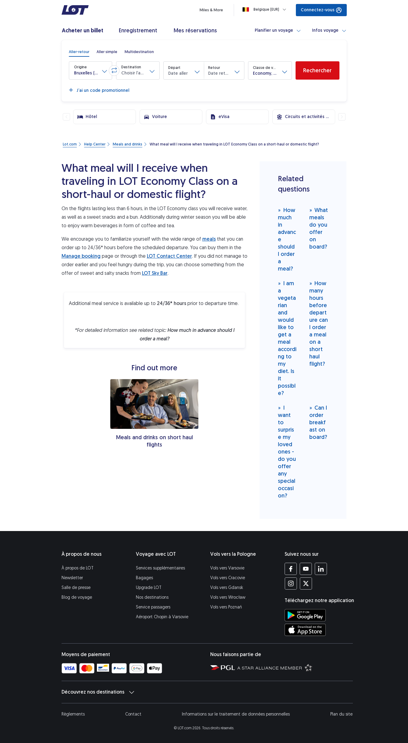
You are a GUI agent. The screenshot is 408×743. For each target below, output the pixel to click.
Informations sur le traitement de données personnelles (236, 714)
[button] (90, 70)
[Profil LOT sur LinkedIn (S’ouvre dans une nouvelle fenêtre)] (320, 569)
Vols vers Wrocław (227, 597)
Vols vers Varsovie (227, 568)
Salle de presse (76, 587)
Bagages (144, 577)
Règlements (73, 714)
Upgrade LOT (148, 587)
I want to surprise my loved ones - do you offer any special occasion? (287, 451)
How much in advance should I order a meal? (287, 239)
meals (209, 239)
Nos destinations (152, 597)
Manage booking (81, 256)
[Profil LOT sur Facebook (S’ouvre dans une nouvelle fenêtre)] (291, 569)
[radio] (79, 52)
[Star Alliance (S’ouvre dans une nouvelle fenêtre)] (274, 667)
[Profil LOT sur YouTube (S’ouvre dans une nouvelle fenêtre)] (306, 569)
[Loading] (265, 9)
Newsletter (72, 577)
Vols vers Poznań (226, 607)
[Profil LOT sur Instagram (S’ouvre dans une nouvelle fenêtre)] (291, 583)
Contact (133, 714)
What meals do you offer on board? (318, 228)
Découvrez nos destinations (98, 692)
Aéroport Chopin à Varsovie (162, 616)
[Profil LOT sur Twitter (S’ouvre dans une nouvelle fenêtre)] (306, 583)
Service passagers (153, 607)
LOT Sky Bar (155, 273)
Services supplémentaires (160, 568)
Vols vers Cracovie (227, 577)
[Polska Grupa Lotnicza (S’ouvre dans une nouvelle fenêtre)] (222, 667)
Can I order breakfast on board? (318, 422)
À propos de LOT (78, 568)
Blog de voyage (77, 597)
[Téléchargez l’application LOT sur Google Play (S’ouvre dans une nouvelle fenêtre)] (305, 615)
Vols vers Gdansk (226, 587)
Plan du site (341, 714)
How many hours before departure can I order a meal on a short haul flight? (318, 323)
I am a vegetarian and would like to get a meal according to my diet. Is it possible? (287, 338)
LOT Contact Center (169, 256)
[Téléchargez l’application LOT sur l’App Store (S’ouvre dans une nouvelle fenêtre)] (305, 630)
